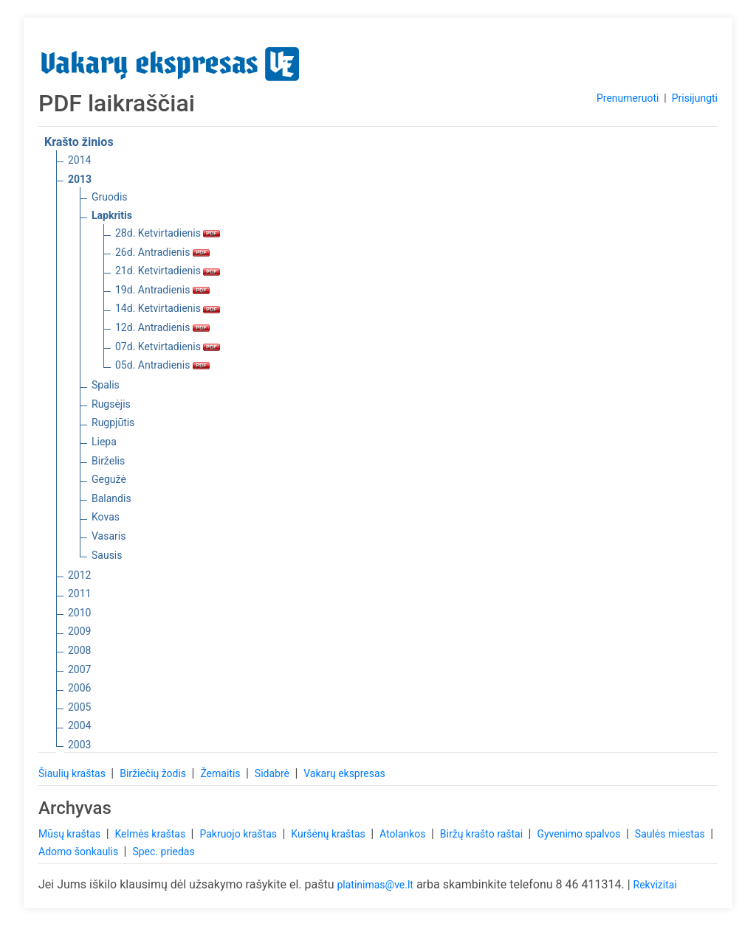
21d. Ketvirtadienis (167, 270)
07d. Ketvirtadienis (167, 346)
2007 (79, 669)
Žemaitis (221, 773)
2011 (79, 593)
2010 (79, 613)
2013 (80, 179)
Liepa (104, 442)
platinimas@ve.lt (375, 885)
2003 (79, 745)
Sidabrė (273, 773)
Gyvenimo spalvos (580, 834)
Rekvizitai (655, 885)
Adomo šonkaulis (79, 851)
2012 (79, 575)
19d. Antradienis (162, 290)
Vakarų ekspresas (344, 773)
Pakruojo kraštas (239, 834)
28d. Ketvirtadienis (167, 233)
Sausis (107, 555)
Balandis (111, 498)
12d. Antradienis (162, 327)
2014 (79, 160)
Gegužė (109, 479)
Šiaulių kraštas (73, 773)
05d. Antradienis (162, 365)
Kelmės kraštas (151, 834)
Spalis (106, 385)
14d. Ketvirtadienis (167, 308)
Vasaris (109, 536)
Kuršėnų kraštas (329, 834)
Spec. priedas (163, 851)
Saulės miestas (671, 834)
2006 (79, 688)
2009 (79, 631)
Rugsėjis (111, 404)
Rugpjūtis (113, 422)
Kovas (106, 517)
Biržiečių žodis (154, 773)
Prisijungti (695, 98)
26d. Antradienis (162, 252)
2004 (79, 725)
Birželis (108, 461)
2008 (79, 650)
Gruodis (110, 197)
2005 (79, 707)
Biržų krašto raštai (483, 834)
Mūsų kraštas (70, 834)
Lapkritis (112, 215)
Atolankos (403, 834)
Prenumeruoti (628, 98)
